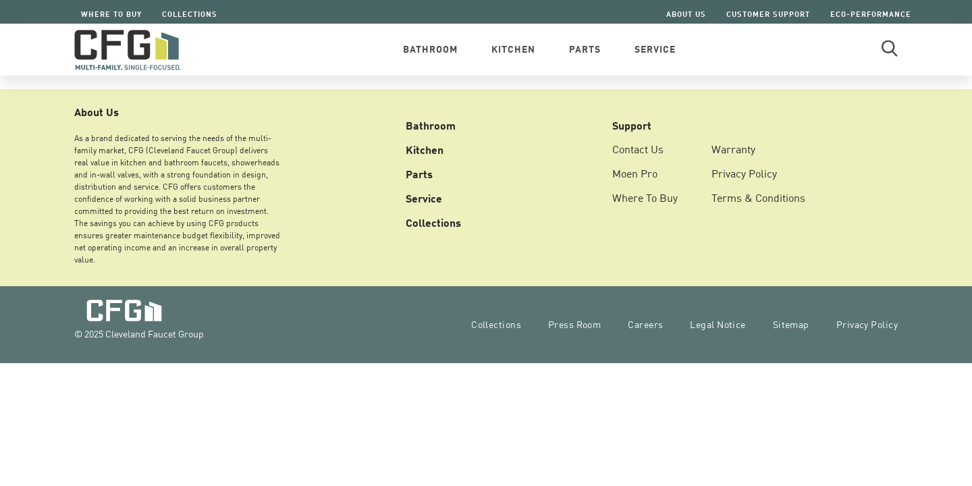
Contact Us (638, 149)
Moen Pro (634, 173)
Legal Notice (717, 324)
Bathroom (431, 125)
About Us (686, 13)
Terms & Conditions (758, 198)
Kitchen (424, 149)
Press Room (574, 324)
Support (631, 125)
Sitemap (791, 324)
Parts (419, 173)
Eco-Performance (870, 13)
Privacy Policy (744, 173)
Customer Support (768, 13)
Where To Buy (111, 13)
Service (424, 198)
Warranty (733, 149)
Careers (645, 324)
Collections (189, 13)
